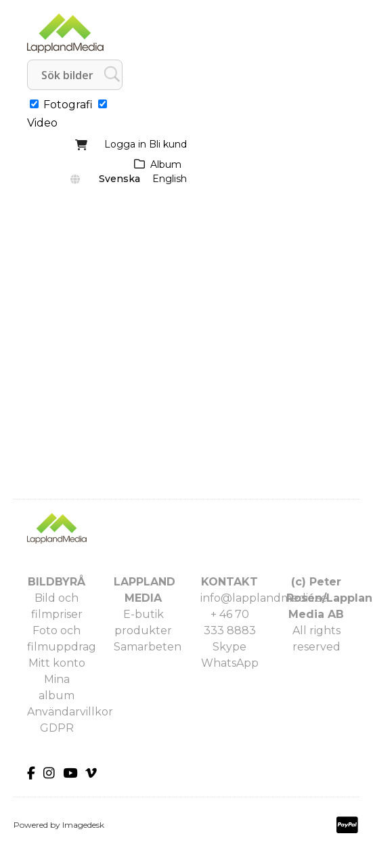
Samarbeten (147, 646)
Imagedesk (83, 825)
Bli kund (168, 144)
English (169, 179)
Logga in (125, 144)
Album (165, 164)
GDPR (57, 728)
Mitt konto (56, 663)
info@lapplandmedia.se (264, 598)
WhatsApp (230, 663)
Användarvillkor (70, 711)
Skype (229, 646)
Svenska (119, 179)
